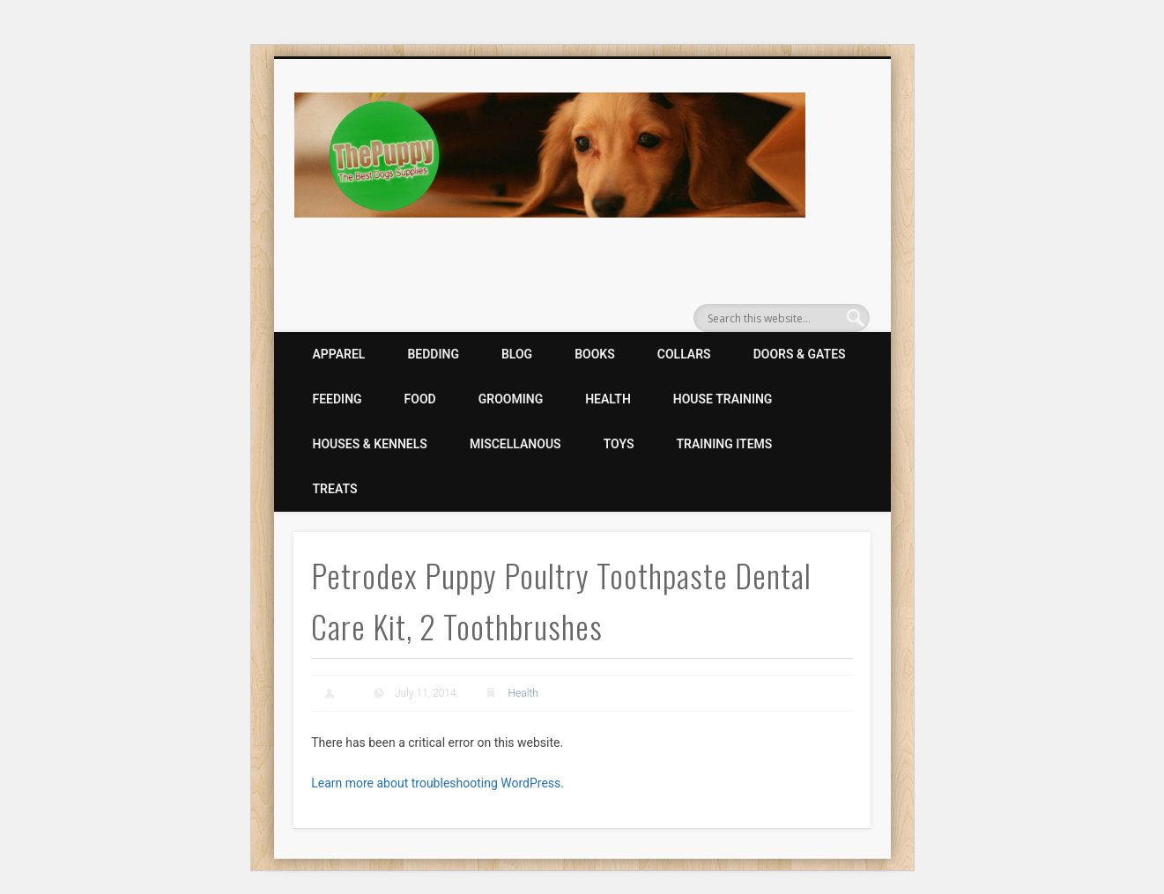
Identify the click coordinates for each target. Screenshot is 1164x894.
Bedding (433, 354)
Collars (684, 354)
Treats (335, 489)
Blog (516, 354)
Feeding (337, 399)
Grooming (510, 399)
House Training (723, 399)
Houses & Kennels (370, 444)
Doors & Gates (799, 354)
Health (608, 399)
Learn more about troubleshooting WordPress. (437, 783)
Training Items (725, 444)
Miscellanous (515, 444)
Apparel (339, 354)
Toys (619, 444)
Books (595, 354)
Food (420, 399)
